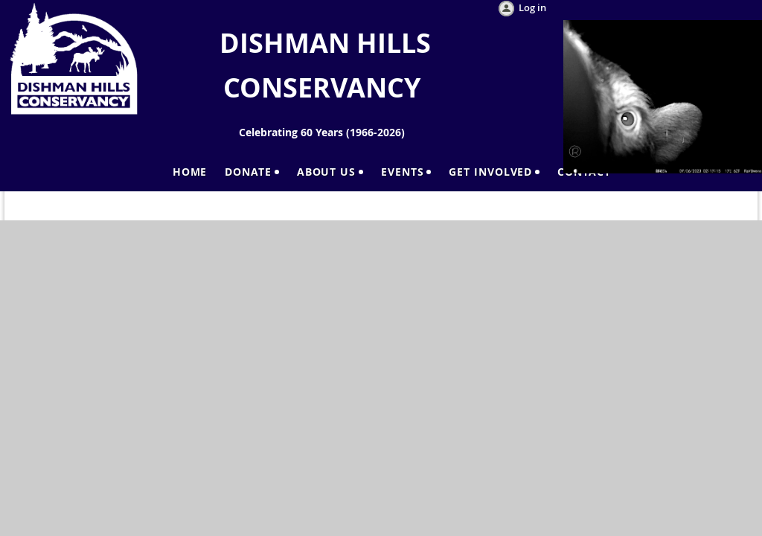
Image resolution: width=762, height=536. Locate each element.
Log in (532, 7)
